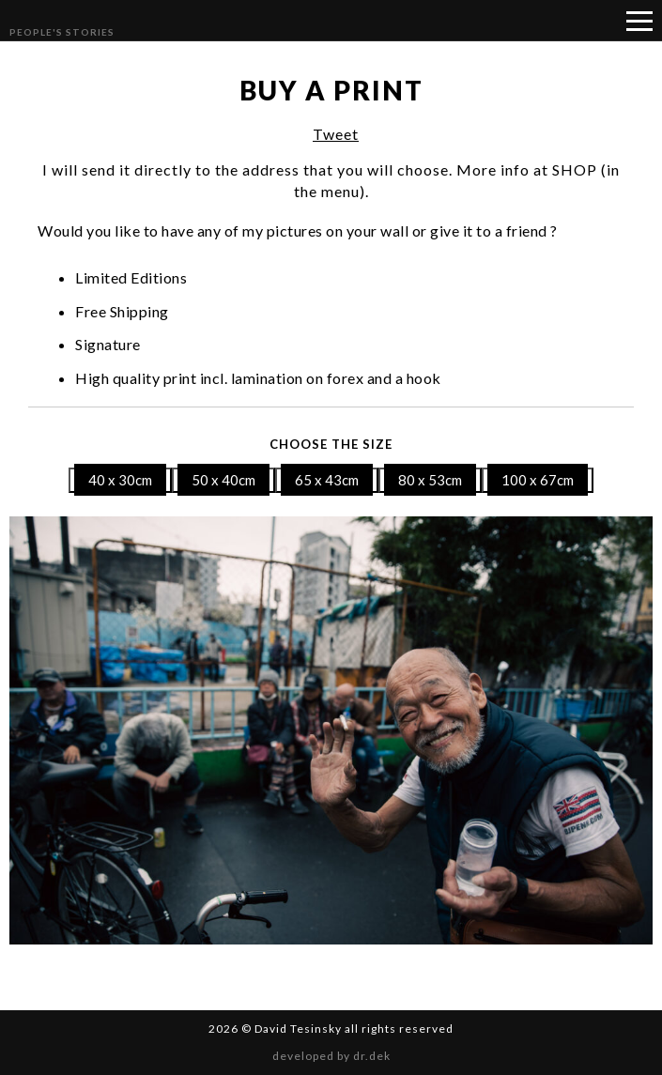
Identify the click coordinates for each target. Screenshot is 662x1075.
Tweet (336, 134)
